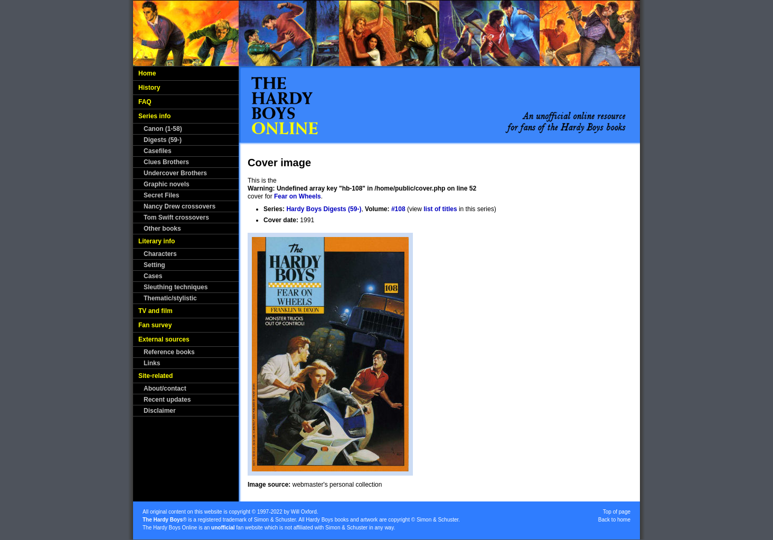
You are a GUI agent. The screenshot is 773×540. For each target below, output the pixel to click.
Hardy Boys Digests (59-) (323, 209)
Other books (162, 228)
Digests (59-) (163, 140)
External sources (164, 339)
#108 (398, 209)
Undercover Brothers (175, 173)
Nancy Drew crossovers (179, 206)
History (149, 87)
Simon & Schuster (275, 520)
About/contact (165, 388)
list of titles (440, 209)
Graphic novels (167, 184)
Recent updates (167, 399)
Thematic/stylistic (170, 298)
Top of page (616, 512)
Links (152, 363)
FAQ (145, 102)
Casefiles (158, 151)
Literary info (156, 241)
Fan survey (155, 325)
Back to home (614, 520)
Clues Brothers (166, 162)
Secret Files (161, 195)
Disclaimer (160, 410)
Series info (154, 116)
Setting (154, 265)
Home (147, 73)
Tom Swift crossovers (176, 217)
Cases (153, 276)
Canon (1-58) (163, 128)
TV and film (155, 311)
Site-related (155, 376)
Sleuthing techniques (176, 287)
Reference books (169, 352)
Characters (160, 254)
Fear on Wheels (297, 196)
